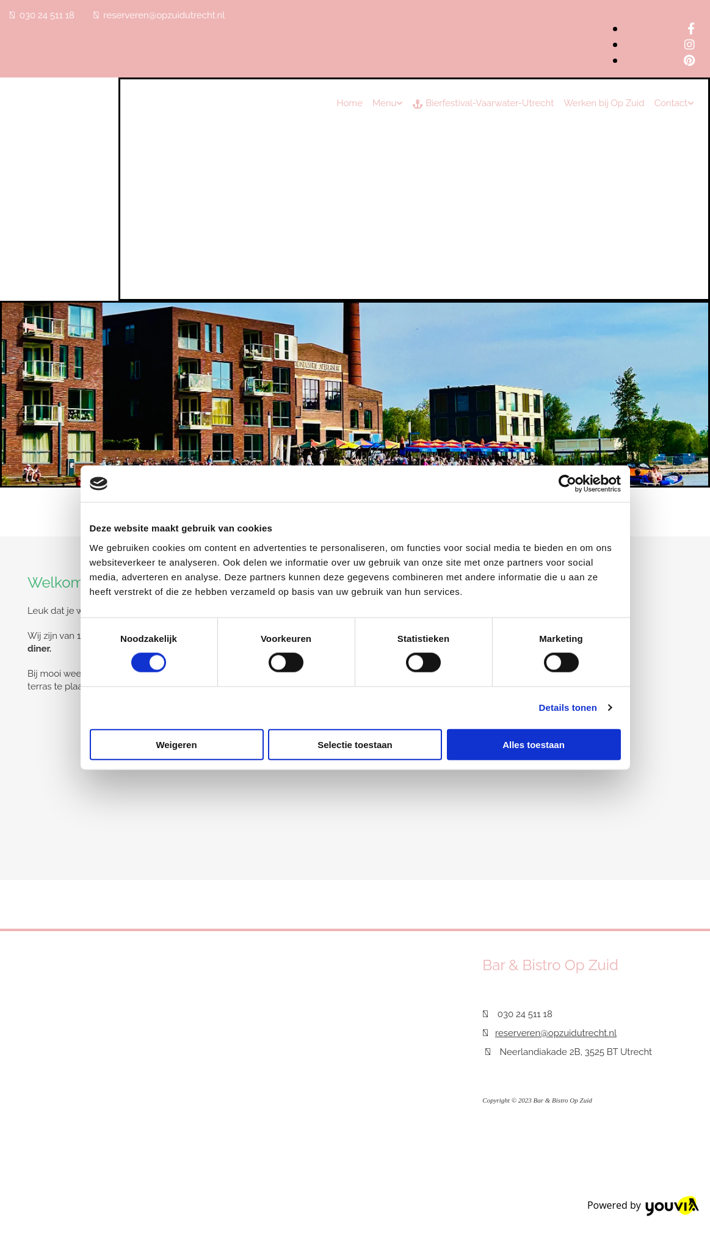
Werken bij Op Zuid (603, 103)
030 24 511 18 (47, 15)
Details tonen (568, 707)
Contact (670, 103)
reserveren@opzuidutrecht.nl (164, 15)
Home (349, 103)
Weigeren (176, 744)
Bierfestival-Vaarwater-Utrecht (483, 103)
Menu (384, 103)
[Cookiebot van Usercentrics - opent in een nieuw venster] (567, 484)
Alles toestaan (533, 744)
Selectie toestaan (355, 744)
